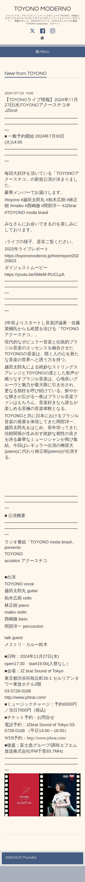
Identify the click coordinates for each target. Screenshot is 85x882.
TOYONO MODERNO (42, 9)
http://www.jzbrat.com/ (25, 697)
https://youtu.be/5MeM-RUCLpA (34, 274)
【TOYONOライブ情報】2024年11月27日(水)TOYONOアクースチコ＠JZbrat (41, 105)
